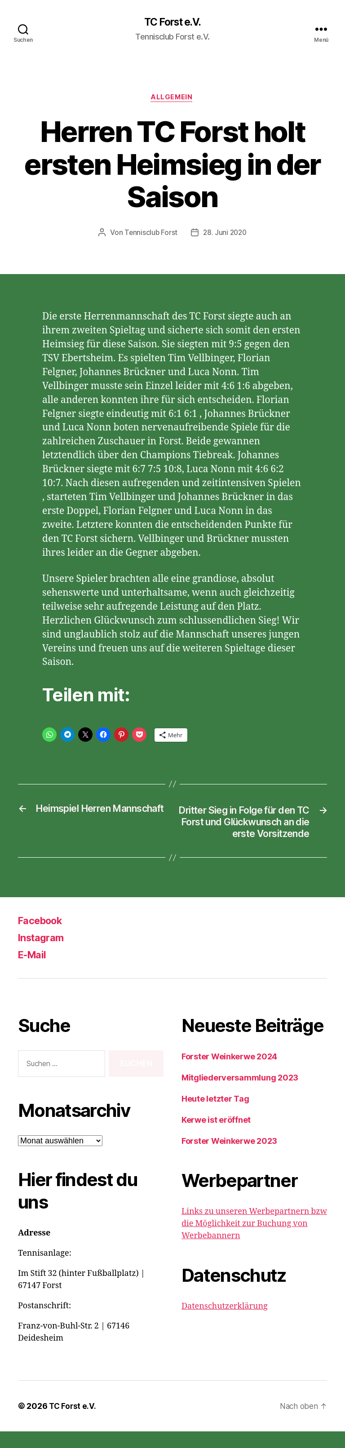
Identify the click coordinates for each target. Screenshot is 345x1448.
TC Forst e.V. (172, 22)
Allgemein (172, 99)
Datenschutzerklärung (224, 1323)
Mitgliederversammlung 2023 (239, 1094)
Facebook (43, 936)
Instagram (43, 954)
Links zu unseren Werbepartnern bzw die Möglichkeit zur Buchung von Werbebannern (254, 1240)
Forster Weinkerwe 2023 (229, 1157)
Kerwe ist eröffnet (216, 1136)
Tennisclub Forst (150, 234)
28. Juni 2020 (225, 234)
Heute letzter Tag (215, 1115)
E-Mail (34, 971)
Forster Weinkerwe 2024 (229, 1073)
